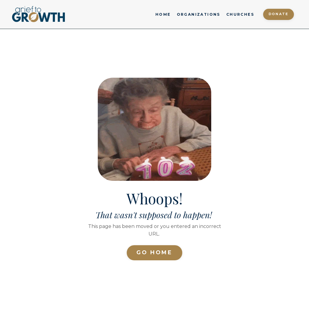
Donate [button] (278, 14)
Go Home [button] (154, 252)
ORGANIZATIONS (198, 14)
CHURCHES (240, 14)
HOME (163, 14)
